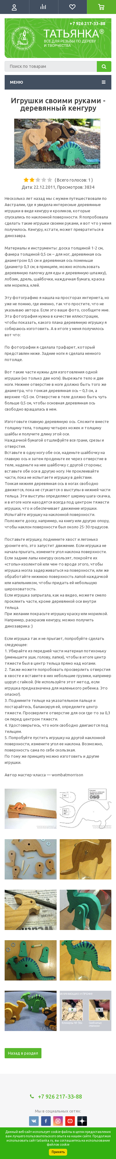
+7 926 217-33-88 (87, 23)
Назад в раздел (23, 1053)
